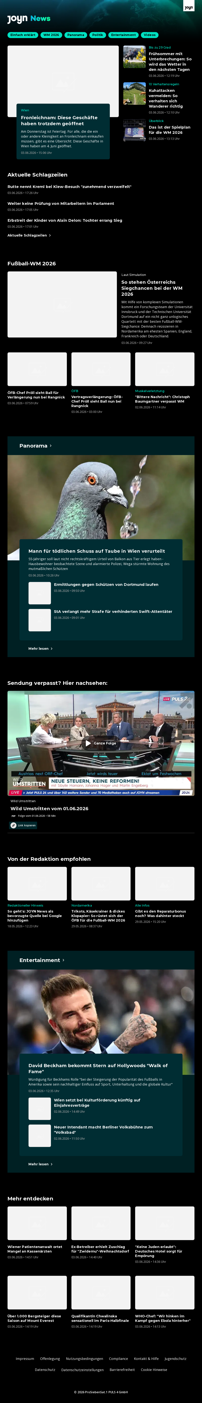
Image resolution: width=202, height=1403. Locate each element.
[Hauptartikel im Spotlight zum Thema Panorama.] (35, 445)
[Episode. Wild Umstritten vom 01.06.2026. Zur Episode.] (101, 754)
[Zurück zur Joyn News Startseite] (29, 20)
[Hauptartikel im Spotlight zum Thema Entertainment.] (42, 960)
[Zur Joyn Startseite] (189, 5)
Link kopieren (23, 825)
